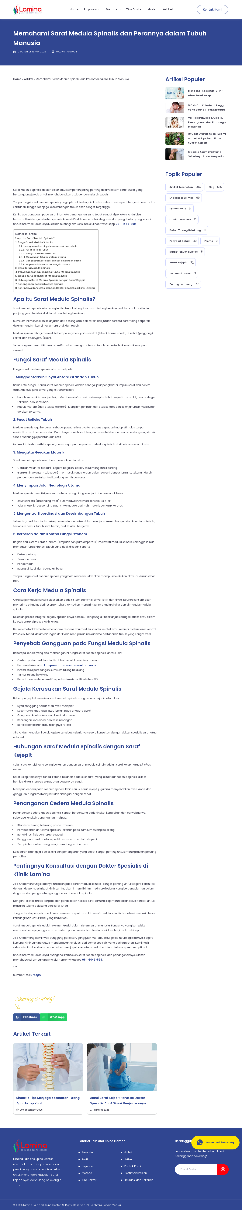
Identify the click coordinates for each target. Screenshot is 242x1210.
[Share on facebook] (26, 1017)
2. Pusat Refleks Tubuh (35, 249)
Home (74, 9)
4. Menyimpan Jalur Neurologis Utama (44, 256)
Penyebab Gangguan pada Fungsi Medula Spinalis (49, 272)
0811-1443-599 (126, 224)
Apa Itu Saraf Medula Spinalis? (36, 238)
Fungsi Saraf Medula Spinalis (35, 242)
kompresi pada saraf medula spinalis (70, 665)
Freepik (36, 975)
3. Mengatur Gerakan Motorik (39, 253)
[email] (196, 1169)
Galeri (152, 9)
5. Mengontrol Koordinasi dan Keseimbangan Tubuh (52, 260)
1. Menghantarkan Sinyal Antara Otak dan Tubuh (50, 246)
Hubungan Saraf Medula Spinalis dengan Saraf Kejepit (51, 280)
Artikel (168, 9)
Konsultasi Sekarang (214, 1142)
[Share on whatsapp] (53, 1017)
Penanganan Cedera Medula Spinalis (40, 284)
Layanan (92, 9)
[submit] (223, 1169)
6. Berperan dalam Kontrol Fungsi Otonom (46, 264)
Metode (113, 9)
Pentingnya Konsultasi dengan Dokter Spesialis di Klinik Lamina (56, 288)
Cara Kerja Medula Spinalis (34, 268)
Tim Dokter (134, 9)
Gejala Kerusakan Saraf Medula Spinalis (42, 276)
